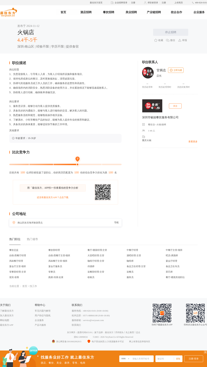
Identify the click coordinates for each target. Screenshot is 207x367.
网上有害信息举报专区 (139, 341)
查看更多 (193, 141)
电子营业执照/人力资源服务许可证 (105, 341)
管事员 (51, 271)
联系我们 (76, 325)
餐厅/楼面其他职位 (175, 277)
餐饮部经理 (54, 250)
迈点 (138, 332)
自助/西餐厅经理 (17, 255)
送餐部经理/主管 (96, 271)
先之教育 (130, 332)
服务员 (130, 277)
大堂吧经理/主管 (96, 255)
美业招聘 (131, 12)
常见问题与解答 (43, 310)
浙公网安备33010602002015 (66, 341)
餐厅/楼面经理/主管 (97, 250)
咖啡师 (130, 261)
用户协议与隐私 (43, 315)
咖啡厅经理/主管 (96, 261)
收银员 (91, 277)
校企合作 (176, 12)
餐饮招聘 (108, 12)
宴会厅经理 (171, 261)
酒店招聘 (86, 12)
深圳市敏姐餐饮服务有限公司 (160, 117)
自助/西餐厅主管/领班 (59, 255)
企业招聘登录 (121, 2)
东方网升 (71, 332)
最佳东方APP (6, 325)
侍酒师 (91, 266)
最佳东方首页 (96, 2)
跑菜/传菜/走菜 (55, 277)
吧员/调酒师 (172, 255)
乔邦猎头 (119, 332)
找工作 (33, 286)
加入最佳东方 (7, 315)
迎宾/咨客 (14, 277)
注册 (133, 2)
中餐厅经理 (132, 250)
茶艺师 (169, 271)
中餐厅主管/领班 (174, 250)
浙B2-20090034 (81, 337)
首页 (63, 12)
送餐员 (130, 271)
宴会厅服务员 (55, 266)
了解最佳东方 (7, 310)
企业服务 (199, 12)
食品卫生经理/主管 (136, 266)
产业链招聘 (154, 12)
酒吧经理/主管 (134, 255)
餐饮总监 (13, 250)
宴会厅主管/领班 (17, 266)
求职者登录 (153, 2)
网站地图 (4, 320)
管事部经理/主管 (17, 271)
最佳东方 (109, 332)
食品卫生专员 (172, 266)
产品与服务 (40, 325)
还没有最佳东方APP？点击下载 (52, 197)
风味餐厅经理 (16, 261)
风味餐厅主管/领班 (57, 261)
